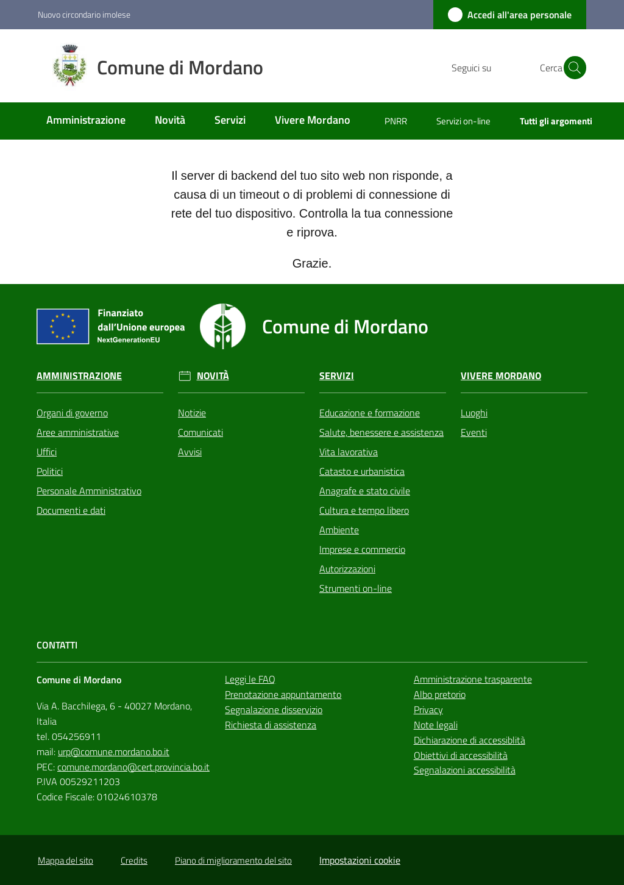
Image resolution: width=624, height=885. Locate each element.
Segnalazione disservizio (273, 709)
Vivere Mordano (501, 376)
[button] (571, 67)
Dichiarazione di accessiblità (469, 740)
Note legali (436, 724)
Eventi (474, 432)
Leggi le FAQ (250, 679)
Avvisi (190, 451)
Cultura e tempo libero (364, 510)
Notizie (192, 412)
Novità (213, 376)
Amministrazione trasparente (473, 679)
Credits (134, 860)
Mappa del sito (65, 860)
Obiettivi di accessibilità (461, 755)
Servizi (336, 376)
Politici (50, 471)
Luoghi (474, 412)
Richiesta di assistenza (270, 724)
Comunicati (200, 432)
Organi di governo (72, 412)
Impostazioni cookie (359, 860)
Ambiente (339, 529)
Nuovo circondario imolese (84, 14)
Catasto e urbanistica (362, 471)
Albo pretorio (440, 694)
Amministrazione (79, 376)
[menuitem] (86, 121)
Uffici (47, 451)
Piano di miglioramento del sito (233, 860)
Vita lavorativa (348, 451)
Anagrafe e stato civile (364, 490)
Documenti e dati (71, 510)
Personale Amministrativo (89, 490)
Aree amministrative (78, 432)
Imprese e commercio (362, 549)
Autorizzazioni (347, 568)
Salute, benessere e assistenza (381, 432)
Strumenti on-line (355, 588)
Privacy (428, 709)
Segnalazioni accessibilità (465, 769)
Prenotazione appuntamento (283, 694)
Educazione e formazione (369, 412)
